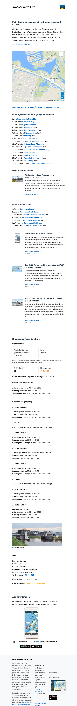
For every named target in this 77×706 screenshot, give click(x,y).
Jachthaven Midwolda (30, 217)
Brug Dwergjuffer (31, 155)
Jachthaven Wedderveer (33, 223)
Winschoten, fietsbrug (32, 158)
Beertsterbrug (29, 152)
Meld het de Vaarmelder (35, 584)
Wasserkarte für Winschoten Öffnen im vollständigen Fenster (35, 107)
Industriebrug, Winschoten (34, 144)
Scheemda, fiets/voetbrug (33, 141)
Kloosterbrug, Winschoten (34, 149)
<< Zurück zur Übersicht (21, 45)
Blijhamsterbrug (30, 133)
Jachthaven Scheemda (31, 220)
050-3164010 (44, 371)
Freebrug (27, 136)
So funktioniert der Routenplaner (38, 234)
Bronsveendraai (30, 130)
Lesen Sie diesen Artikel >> (33, 251)
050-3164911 (29, 575)
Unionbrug (28, 127)
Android (38, 642)
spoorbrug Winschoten (33, 147)
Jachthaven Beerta (27, 209)
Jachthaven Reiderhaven (29, 212)
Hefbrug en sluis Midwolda (25, 119)
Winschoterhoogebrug (40, 163)
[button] (61, 54)
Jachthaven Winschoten (33, 226)
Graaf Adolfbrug (29, 138)
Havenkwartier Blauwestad (33, 215)
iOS (30, 642)
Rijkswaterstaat (60, 100)
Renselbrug (28, 161)
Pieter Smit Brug (27, 122)
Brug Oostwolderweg (29, 125)
